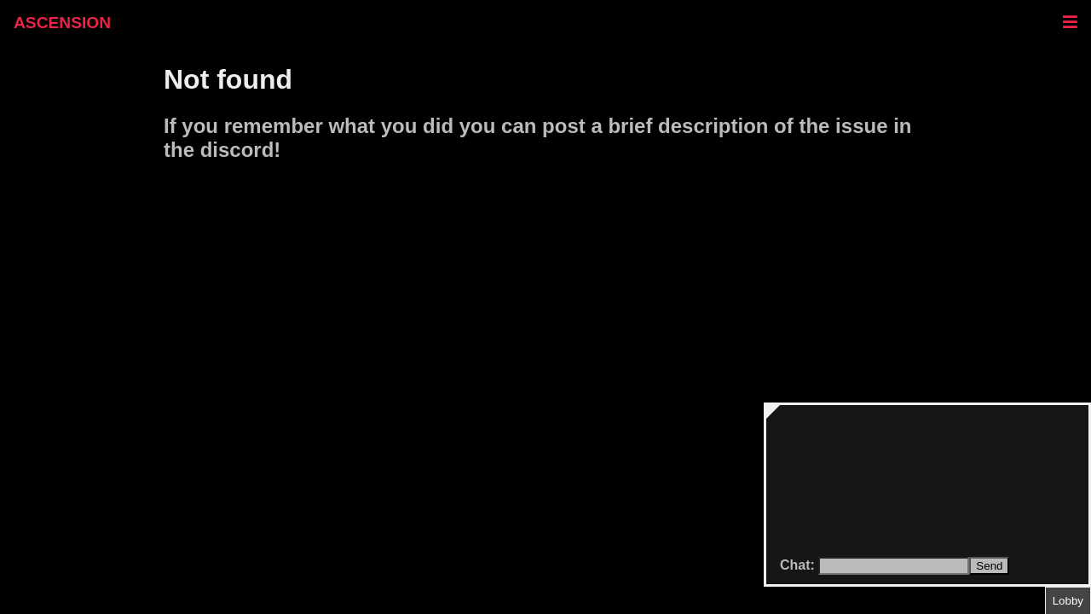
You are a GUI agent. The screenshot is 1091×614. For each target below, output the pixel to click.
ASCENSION (62, 23)
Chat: (799, 565)
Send (989, 565)
